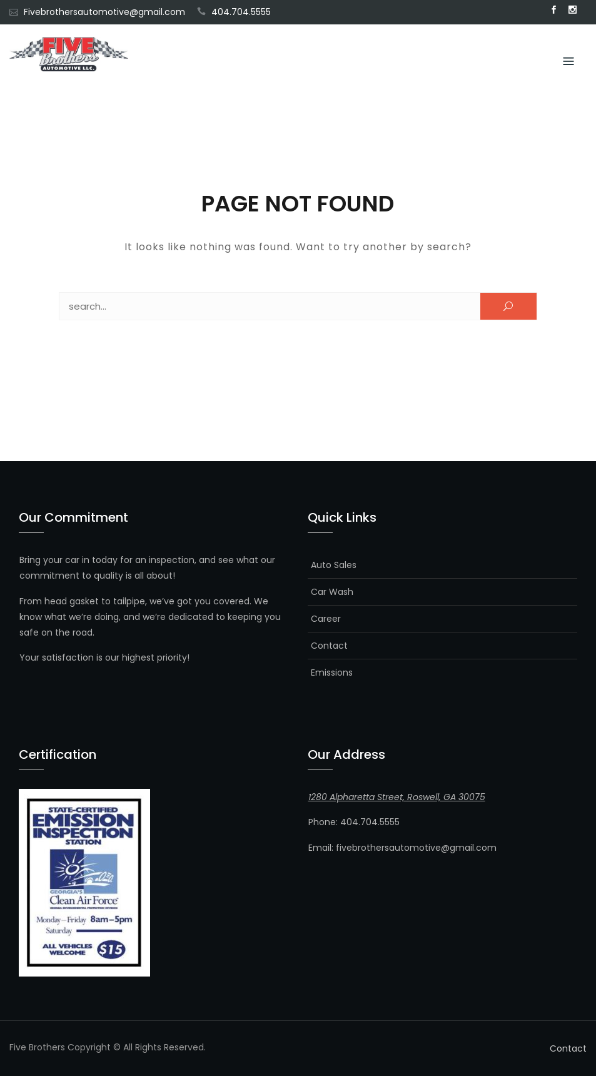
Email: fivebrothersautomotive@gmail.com (402, 847)
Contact (329, 645)
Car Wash (332, 592)
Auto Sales (333, 565)
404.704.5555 (241, 12)
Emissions (332, 672)
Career (326, 618)
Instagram (572, 10)
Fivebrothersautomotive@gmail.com (104, 12)
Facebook (553, 10)
